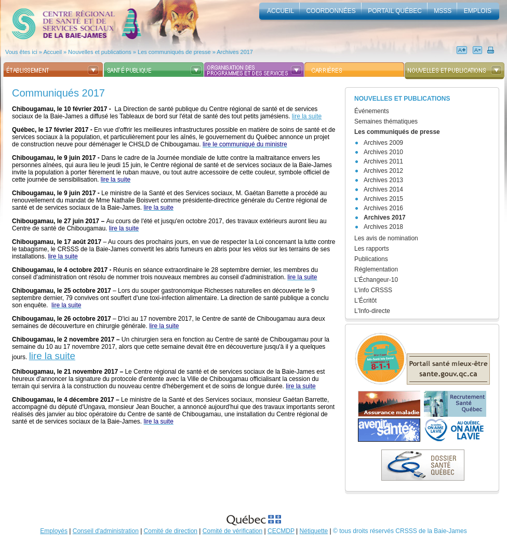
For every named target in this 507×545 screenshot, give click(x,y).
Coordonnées (330, 11)
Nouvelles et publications (454, 69)
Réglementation (376, 269)
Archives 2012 (383, 170)
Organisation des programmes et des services (254, 69)
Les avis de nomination (386, 238)
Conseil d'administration (106, 531)
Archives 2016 (383, 208)
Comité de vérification (232, 531)
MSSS (442, 11)
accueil (280, 11)
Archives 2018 (383, 226)
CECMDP (281, 531)
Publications (371, 259)
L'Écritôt (365, 300)
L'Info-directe (372, 311)
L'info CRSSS (373, 290)
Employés (54, 531)
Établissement (53, 69)
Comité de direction (170, 531)
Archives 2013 (383, 180)
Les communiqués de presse (397, 131)
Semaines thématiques (386, 121)
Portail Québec (395, 11)
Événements (371, 111)
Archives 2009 (383, 142)
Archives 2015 (383, 198)
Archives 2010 (383, 152)
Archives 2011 (383, 161)
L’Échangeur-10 (376, 279)
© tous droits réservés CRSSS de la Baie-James (400, 531)
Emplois (477, 11)
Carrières (354, 69)
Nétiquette (314, 531)
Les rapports (371, 248)
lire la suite (307, 116)
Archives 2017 (385, 217)
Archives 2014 (383, 189)
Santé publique (153, 69)
